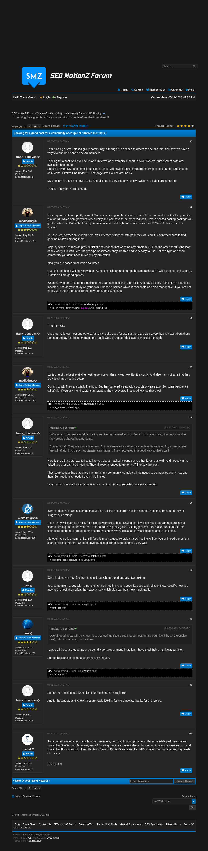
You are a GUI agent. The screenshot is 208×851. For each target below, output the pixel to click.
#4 (191, 367)
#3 (191, 318)
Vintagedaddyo (34, 841)
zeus (104, 308)
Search (137, 89)
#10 (190, 733)
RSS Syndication (154, 824)
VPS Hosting (94, 113)
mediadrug (26, 221)
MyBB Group (53, 838)
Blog (17, 824)
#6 (191, 503)
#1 (191, 141)
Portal (122, 89)
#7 (191, 570)
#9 (191, 685)
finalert (26, 749)
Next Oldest (22, 780)
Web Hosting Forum (74, 113)
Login (45, 97)
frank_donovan (26, 156)
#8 (191, 619)
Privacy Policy (173, 824)
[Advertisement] (104, 30)
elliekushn (56, 560)
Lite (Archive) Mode (106, 824)
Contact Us (45, 824)
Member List (155, 89)
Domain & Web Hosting (49, 113)
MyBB (29, 838)
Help (189, 89)
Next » (37, 126)
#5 (191, 417)
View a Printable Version (27, 796)
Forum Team (29, 824)
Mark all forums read (131, 824)
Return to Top (86, 824)
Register (59, 97)
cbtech (54, 308)
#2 (191, 207)
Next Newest (40, 780)
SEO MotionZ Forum (23, 113)
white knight (95, 308)
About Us (26, 827)
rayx (77, 308)
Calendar (175, 89)
